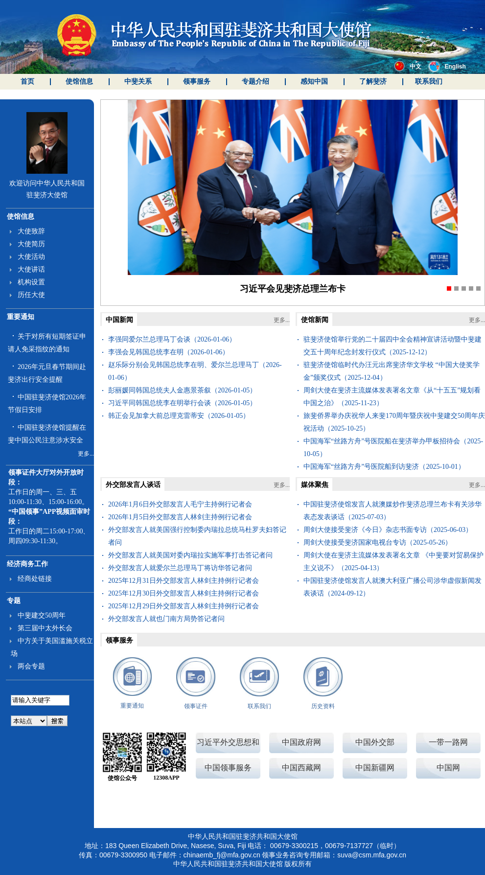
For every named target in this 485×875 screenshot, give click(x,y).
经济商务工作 (27, 564)
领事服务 (196, 81)
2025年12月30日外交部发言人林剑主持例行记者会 (183, 593)
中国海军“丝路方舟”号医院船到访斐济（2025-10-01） (384, 466)
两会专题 (31, 666)
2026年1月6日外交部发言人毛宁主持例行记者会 (180, 504)
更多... (86, 453)
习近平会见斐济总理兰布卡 (293, 289)
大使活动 (31, 256)
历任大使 (31, 295)
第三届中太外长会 (45, 628)
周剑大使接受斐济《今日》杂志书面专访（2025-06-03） (387, 529)
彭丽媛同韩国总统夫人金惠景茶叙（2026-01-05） (182, 390)
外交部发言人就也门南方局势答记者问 (166, 618)
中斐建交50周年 (42, 615)
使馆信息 (79, 81)
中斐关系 (138, 81)
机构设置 (31, 282)
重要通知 (20, 317)
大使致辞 (31, 231)
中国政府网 (301, 742)
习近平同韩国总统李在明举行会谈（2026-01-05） (182, 403)
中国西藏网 (301, 767)
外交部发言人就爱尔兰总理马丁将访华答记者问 (180, 568)
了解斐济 (373, 81)
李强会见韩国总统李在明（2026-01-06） (168, 352)
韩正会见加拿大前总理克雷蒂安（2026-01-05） (179, 415)
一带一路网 (448, 742)
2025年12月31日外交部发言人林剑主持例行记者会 (183, 580)
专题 (14, 600)
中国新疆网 (374, 767)
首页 (27, 81)
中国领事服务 (228, 767)
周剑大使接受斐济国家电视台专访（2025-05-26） (377, 542)
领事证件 (196, 706)
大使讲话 (31, 269)
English (447, 66)
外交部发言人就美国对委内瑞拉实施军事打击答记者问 (190, 555)
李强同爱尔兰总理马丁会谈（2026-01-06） (172, 339)
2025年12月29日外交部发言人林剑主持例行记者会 (183, 606)
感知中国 (314, 81)
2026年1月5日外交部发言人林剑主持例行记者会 (180, 517)
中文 (407, 66)
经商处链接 (35, 578)
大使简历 (31, 244)
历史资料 (323, 706)
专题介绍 (255, 81)
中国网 (448, 767)
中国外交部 (374, 742)
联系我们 (428, 81)
